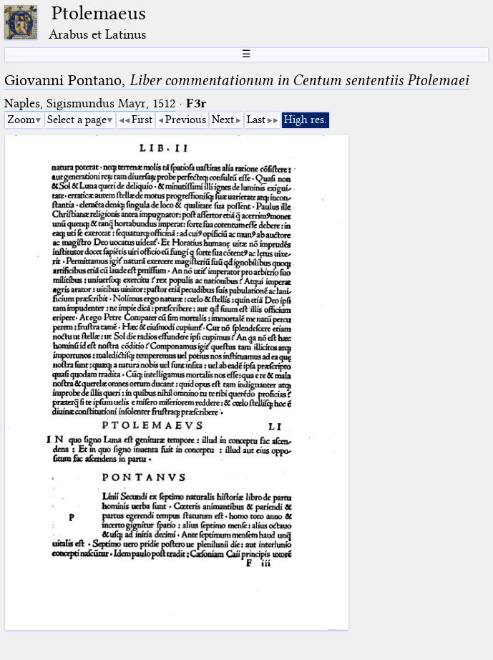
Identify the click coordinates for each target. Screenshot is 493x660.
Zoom (21, 119)
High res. (305, 119)
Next (223, 119)
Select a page (77, 119)
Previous (185, 119)
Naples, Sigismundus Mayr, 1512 (89, 103)
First (142, 119)
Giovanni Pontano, (236, 80)
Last (256, 119)
